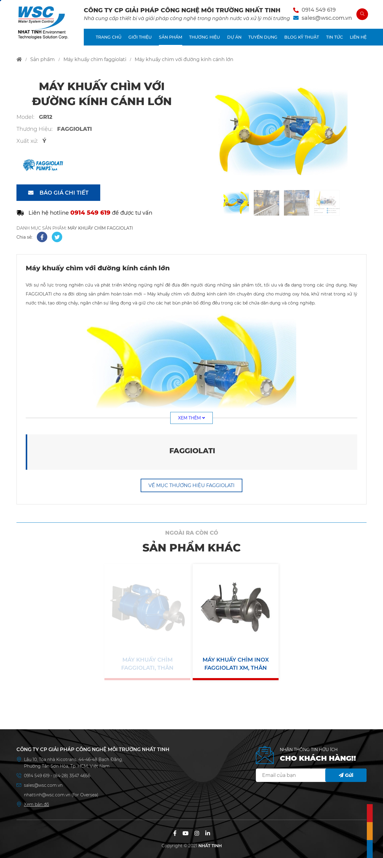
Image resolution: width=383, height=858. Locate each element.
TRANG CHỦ (108, 37)
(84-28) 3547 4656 (71, 775)
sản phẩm (42, 59)
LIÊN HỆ (358, 37)
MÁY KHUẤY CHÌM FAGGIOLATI (100, 228)
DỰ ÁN (234, 37)
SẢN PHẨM (170, 37)
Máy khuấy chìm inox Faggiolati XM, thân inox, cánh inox (236, 664)
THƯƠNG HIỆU (204, 37)
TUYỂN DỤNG (262, 37)
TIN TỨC (334, 37)
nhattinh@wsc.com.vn (47, 795)
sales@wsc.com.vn (327, 18)
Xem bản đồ (36, 804)
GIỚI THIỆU (140, 37)
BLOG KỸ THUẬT (301, 37)
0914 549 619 (319, 10)
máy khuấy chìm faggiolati (94, 59)
